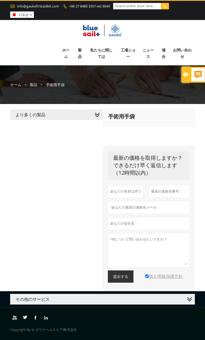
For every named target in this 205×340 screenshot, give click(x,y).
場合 (163, 53)
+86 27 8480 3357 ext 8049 (89, 6)
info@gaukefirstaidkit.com (38, 6)
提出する (120, 276)
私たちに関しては (101, 53)
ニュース (148, 53)
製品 (80, 53)
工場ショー (128, 53)
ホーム (66, 53)
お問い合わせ (182, 53)
